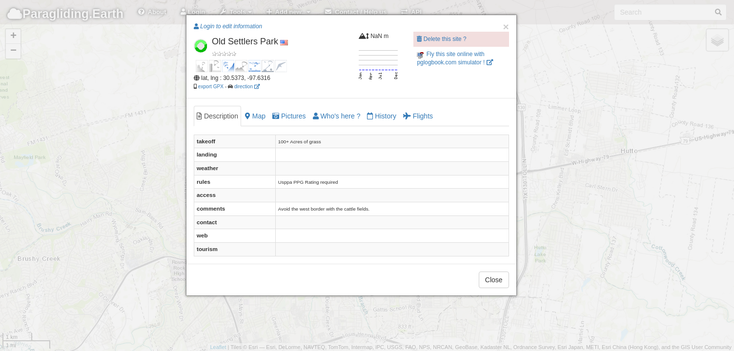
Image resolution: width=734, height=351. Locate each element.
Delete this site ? (441, 39)
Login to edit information (228, 26)
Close (494, 280)
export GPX (211, 86)
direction (247, 86)
